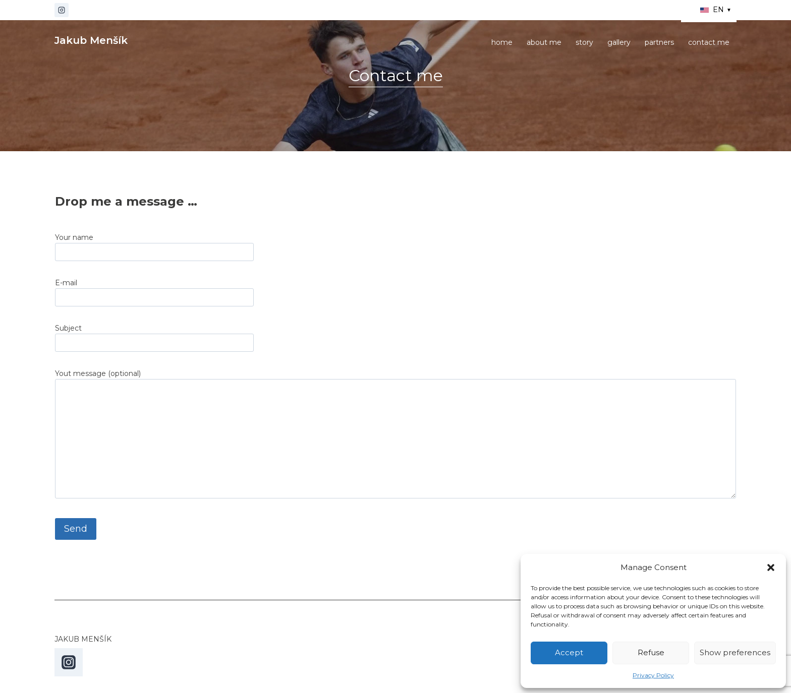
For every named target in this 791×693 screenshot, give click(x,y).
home (502, 42)
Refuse (651, 652)
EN (716, 9)
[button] (771, 567)
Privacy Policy (653, 675)
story (584, 42)
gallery (619, 42)
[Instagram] (61, 10)
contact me (708, 42)
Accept (569, 652)
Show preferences (735, 652)
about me (544, 42)
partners (659, 42)
